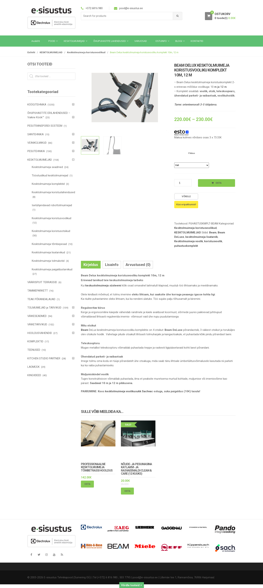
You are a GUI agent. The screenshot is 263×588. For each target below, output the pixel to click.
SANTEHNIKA (35, 134)
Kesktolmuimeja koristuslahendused (53, 192)
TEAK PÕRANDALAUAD (41, 299)
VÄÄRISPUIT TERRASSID (42, 282)
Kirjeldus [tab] (90, 264)
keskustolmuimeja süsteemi (103, 285)
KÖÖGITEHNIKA (36, 104)
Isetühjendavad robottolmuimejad (52, 205)
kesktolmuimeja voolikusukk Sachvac (129, 391)
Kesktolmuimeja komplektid (48, 184)
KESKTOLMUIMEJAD (51, 52)
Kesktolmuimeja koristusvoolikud (86, 52)
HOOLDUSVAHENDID (39, 333)
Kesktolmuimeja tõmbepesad (49, 244)
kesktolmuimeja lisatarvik (201, 237)
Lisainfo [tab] (112, 264)
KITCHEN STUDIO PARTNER (43, 358)
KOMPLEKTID (35, 341)
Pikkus (191, 153)
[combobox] (127, 16)
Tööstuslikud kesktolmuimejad (50, 175)
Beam (212, 232)
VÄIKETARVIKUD (37, 324)
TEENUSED (33, 349)
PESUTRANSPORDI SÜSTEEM (44, 125)
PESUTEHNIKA (36, 151)
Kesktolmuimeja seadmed (47, 167)
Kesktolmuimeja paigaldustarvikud (52, 269)
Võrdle (186, 196)
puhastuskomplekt (186, 245)
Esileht (31, 52)
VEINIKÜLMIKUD (37, 142)
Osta (219, 182)
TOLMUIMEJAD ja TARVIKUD (44, 307)
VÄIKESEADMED (37, 316)
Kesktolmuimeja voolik (188, 241)
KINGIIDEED (34, 375)
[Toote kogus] (183, 182)
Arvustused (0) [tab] (137, 264)
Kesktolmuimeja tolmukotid (48, 260)
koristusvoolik (213, 241)
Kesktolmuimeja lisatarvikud (48, 252)
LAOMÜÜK (33, 366)
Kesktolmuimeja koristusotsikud (51, 231)
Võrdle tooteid (131, 585)
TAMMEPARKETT (37, 290)
